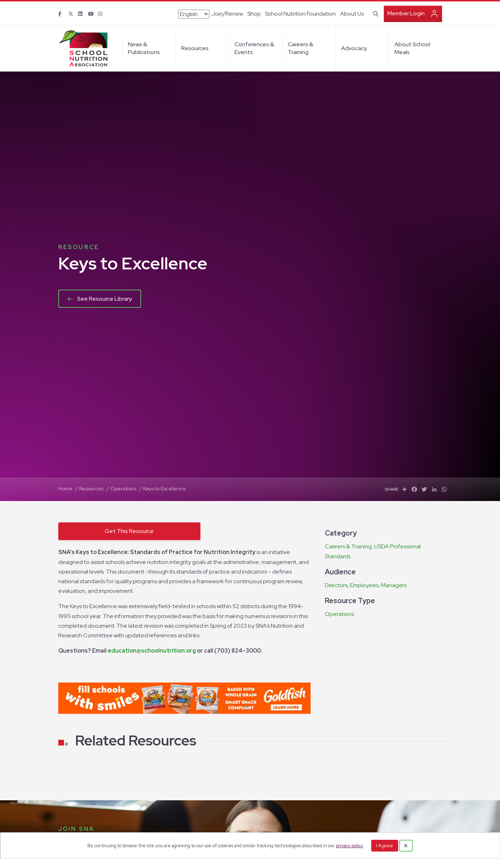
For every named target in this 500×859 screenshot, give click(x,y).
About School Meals (412, 48)
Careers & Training (300, 48)
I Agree (384, 845)
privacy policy (349, 846)
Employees (364, 585)
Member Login (406, 13)
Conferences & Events (254, 48)
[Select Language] (193, 14)
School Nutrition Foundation (300, 13)
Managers (394, 585)
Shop (254, 13)
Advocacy (354, 48)
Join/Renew (227, 13)
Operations (339, 614)
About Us (352, 13)
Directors (336, 585)
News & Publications (144, 48)
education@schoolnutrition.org (152, 650)
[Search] (374, 13)
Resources (195, 48)
